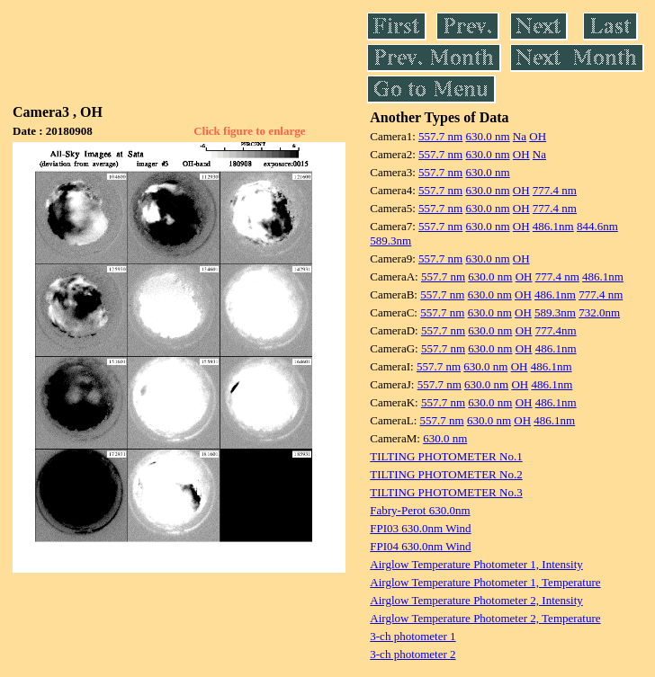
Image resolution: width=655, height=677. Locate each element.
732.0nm (599, 312)
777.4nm (556, 330)
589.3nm (390, 240)
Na (519, 136)
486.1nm (553, 226)
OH (537, 136)
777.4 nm (555, 190)
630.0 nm (487, 136)
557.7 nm (440, 136)
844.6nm (597, 226)
